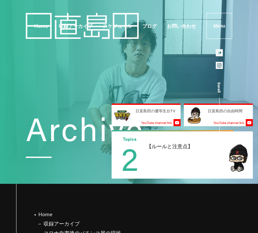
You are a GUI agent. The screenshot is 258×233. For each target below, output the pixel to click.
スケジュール (117, 25)
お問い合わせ (181, 25)
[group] (182, 155)
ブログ (149, 25)
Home (41, 25)
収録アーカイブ (76, 25)
